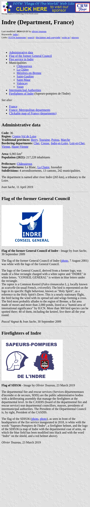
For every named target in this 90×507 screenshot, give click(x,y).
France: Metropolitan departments (29, 110)
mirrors (75, 37)
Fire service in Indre (21, 59)
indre (15, 34)
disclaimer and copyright (48, 37)
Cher (36, 143)
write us (66, 37)
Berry (34, 139)
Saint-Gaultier (25, 76)
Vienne (6, 146)
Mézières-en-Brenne (29, 73)
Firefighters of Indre (21, 93)
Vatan (20, 86)
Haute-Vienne (20, 146)
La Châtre (23, 69)
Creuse (45, 143)
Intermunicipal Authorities (25, 90)
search (31, 37)
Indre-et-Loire (59, 143)
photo (64, 260)
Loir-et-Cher (77, 143)
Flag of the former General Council (30, 55)
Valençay (22, 83)
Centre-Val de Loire (24, 136)
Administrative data (21, 52)
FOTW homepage (17, 37)
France (13, 106)
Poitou (55, 139)
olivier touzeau (39, 31)
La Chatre (43, 167)
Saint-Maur (23, 79)
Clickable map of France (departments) (33, 113)
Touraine (44, 139)
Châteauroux (24, 66)
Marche (65, 139)
